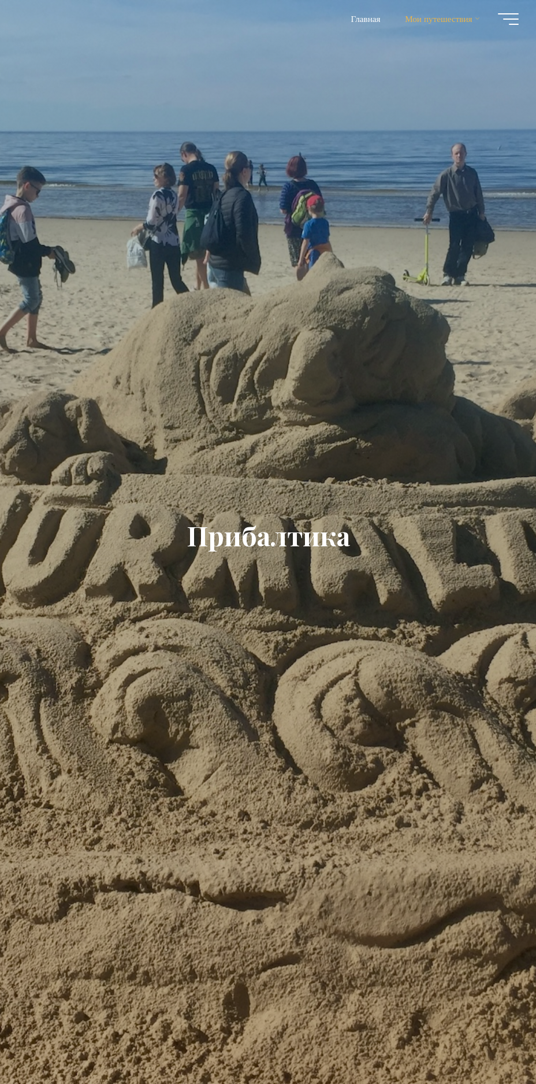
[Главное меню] (508, 19)
